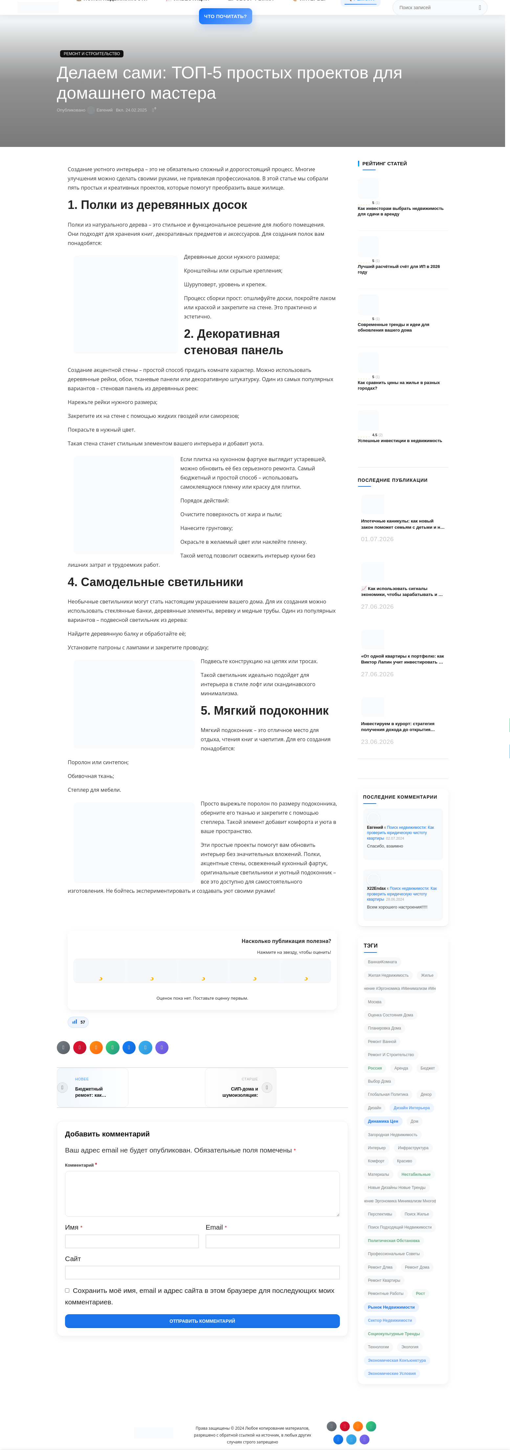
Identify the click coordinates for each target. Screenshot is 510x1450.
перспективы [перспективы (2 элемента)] (380, 1214)
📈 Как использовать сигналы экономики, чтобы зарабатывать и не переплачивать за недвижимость (402, 592)
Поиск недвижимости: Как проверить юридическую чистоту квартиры (400, 833)
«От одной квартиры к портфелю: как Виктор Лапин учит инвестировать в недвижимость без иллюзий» (402, 659)
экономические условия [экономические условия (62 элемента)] (392, 1373)
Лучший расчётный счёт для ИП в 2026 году (399, 269)
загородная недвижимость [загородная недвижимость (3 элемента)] (393, 1135)
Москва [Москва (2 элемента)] (375, 1002)
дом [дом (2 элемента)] (414, 1121)
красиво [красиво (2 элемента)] (404, 1161)
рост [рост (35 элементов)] (420, 1293)
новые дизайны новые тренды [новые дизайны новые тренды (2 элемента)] (397, 1187)
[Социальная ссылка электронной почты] (63, 1047)
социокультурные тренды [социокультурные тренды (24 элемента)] (394, 1334)
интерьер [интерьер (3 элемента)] (377, 1148)
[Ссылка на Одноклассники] (96, 1047)
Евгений (105, 110)
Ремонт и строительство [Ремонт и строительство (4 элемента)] (391, 1054)
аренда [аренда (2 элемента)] (401, 1068)
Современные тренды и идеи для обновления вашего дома (394, 327)
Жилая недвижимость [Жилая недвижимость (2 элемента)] (388, 975)
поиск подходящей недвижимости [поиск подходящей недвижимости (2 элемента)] (400, 1227)
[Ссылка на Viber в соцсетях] (161, 1047)
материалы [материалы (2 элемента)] (378, 1174)
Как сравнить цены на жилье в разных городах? (399, 385)
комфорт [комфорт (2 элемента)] (376, 1161)
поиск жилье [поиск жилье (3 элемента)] (417, 1214)
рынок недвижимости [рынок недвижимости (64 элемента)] (391, 1307)
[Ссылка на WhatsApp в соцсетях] (113, 1047)
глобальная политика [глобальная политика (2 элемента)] (388, 1094)
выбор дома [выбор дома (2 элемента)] (379, 1081)
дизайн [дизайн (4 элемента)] (374, 1108)
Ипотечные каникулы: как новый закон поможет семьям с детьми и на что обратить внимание (402, 524)
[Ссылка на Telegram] (145, 1047)
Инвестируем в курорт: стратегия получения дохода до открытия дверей (398, 727)
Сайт (73, 1258)
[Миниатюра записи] (382, 504)
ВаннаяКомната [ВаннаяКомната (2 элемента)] (382, 962)
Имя (73, 1227)
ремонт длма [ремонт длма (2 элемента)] (380, 1267)
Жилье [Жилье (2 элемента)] (427, 975)
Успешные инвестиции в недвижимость (400, 440)
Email (216, 1227)
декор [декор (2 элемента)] (426, 1094)
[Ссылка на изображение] (153, 1432)
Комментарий (81, 1165)
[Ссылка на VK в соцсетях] (129, 1047)
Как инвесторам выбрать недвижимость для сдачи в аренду (401, 211)
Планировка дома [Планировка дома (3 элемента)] (384, 1028)
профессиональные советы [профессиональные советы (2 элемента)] (394, 1254)
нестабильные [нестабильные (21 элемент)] (416, 1174)
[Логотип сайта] (37, 6)
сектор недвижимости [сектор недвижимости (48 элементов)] (390, 1320)
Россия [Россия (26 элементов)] (375, 1068)
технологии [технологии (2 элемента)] (378, 1347)
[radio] (100, 971)
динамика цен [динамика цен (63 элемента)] (383, 1121)
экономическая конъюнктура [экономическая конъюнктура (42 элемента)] (397, 1360)
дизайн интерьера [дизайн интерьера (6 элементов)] (412, 1108)
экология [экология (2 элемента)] (409, 1347)
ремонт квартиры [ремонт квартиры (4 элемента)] (384, 1280)
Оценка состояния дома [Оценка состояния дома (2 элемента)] (390, 1015)
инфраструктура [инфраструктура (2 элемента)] (413, 1148)
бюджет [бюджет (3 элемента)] (428, 1068)
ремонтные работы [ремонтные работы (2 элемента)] (386, 1293)
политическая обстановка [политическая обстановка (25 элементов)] (394, 1240)
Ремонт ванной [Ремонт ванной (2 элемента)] (382, 1041)
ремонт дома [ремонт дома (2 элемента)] (417, 1267)
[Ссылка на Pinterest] (79, 1047)
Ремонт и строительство (92, 53)
